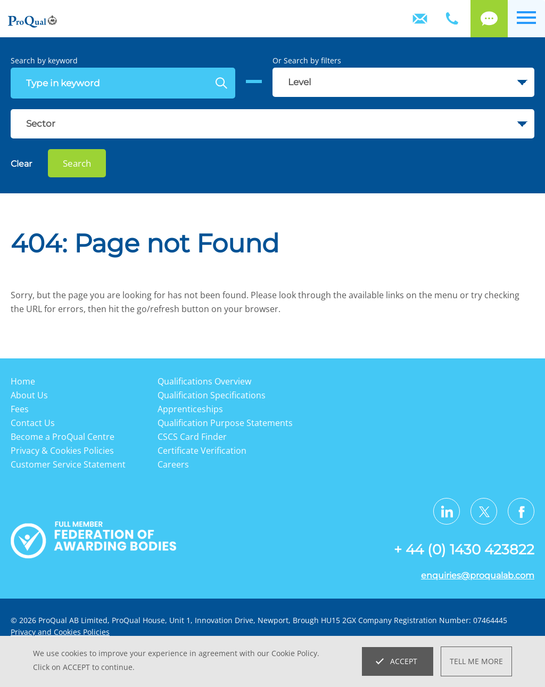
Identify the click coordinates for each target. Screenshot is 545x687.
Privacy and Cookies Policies (60, 632)
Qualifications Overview (204, 381)
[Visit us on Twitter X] (483, 511)
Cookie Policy (294, 653)
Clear (21, 164)
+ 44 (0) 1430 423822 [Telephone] (452, 18)
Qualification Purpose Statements (225, 423)
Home (23, 381)
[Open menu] (526, 18)
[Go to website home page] (32, 22)
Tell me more (476, 661)
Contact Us (420, 18)
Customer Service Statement (68, 464)
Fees (20, 409)
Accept (403, 661)
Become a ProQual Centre (62, 437)
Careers (173, 464)
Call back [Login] (489, 18)
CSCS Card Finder (192, 437)
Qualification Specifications (212, 395)
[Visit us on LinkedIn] (446, 511)
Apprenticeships (190, 409)
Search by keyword (44, 60)
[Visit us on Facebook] (521, 511)
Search (77, 163)
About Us (29, 395)
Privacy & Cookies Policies (62, 450)
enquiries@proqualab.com (477, 575)
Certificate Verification (202, 450)
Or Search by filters (306, 60)
